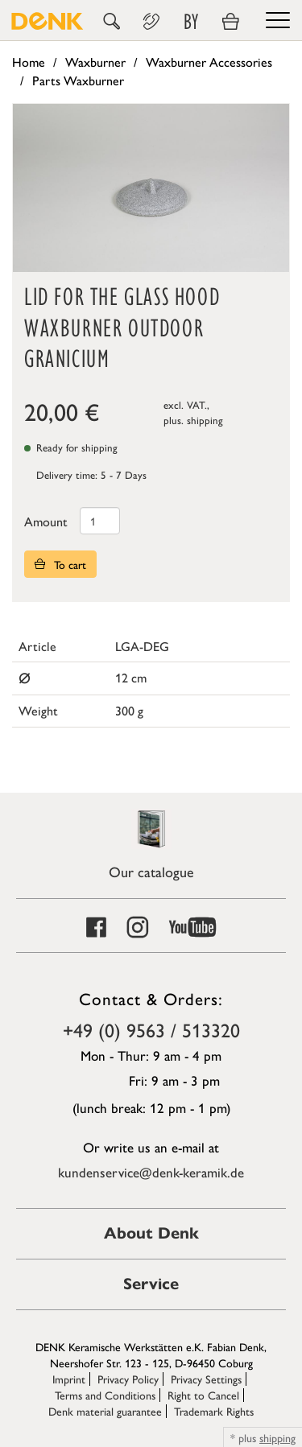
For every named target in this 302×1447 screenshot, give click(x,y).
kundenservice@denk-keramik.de (151, 1171)
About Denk (151, 1233)
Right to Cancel (203, 1395)
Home (28, 61)
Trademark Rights (214, 1411)
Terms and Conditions (105, 1395)
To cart (60, 564)
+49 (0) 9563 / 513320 (151, 1029)
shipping (205, 419)
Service (151, 1284)
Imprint (68, 1379)
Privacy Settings (206, 1379)
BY (191, 22)
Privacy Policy (128, 1379)
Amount (46, 521)
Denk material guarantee (105, 1411)
